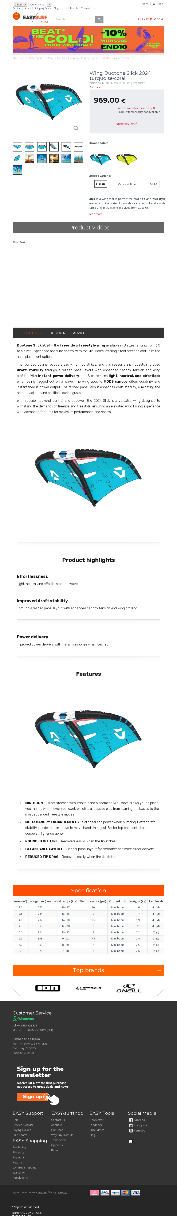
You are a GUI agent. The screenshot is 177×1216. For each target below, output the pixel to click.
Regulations (20, 1177)
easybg (62, 1192)
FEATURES (32, 333)
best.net (42, 1192)
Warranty (19, 1172)
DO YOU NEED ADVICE (67, 333)
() (158, 19)
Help (64, 8)
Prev (17, 101)
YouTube (137, 1130)
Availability (19, 1147)
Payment (18, 1157)
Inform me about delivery (135, 108)
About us (57, 1125)
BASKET (145, 19)
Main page (18, 57)
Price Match (97, 1130)
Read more (95, 214)
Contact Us (58, 1120)
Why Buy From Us (62, 1135)
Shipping (18, 1152)
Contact (17, 8)
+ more (156, 970)
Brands (74, 8)
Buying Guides (22, 1130)
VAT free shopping (24, 1167)
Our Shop (57, 1130)
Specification (125, 123)
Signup (145, 3)
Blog (56, 8)
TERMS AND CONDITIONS (27, 1213)
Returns (18, 1162)
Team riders (88, 8)
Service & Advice (23, 1125)
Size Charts (20, 1135)
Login (160, 3)
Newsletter (96, 1120)
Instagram (138, 1125)
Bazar (55, 1150)
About (27, 8)
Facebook (137, 1120)
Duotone (95, 87)
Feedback (96, 1125)
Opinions (57, 1145)
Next (81, 101)
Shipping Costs (42, 8)
